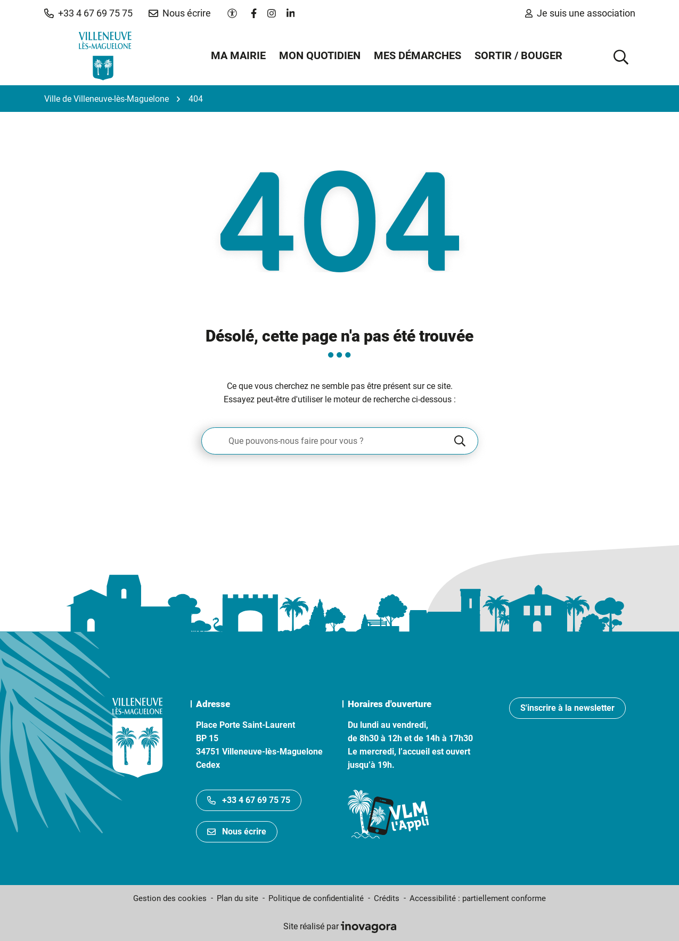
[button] (88, 13)
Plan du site (237, 898)
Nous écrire (236, 831)
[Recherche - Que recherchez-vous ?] (327, 441)
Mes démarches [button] (417, 55)
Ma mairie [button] (238, 55)
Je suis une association (580, 13)
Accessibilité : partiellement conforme (478, 898)
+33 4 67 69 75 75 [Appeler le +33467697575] (248, 800)
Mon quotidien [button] (320, 55)
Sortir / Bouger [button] (518, 55)
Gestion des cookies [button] (170, 898)
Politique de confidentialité (316, 898)
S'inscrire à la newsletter (567, 708)
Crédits (386, 898)
